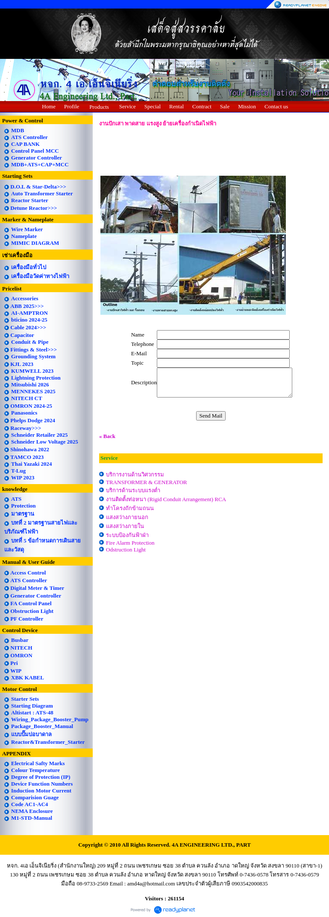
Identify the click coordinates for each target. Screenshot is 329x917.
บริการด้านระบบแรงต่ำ (133, 490)
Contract (202, 106)
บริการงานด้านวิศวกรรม (135, 474)
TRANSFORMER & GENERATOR (146, 482)
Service (127, 106)
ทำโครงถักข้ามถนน (130, 508)
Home (49, 106)
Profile (71, 106)
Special (152, 106)
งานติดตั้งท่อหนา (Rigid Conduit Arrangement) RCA (166, 499)
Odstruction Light (126, 549)
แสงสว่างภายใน (125, 526)
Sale (224, 106)
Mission (247, 106)
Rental (176, 106)
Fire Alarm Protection (130, 543)
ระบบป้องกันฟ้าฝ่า (127, 535)
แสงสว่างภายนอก (127, 517)
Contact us (276, 106)
